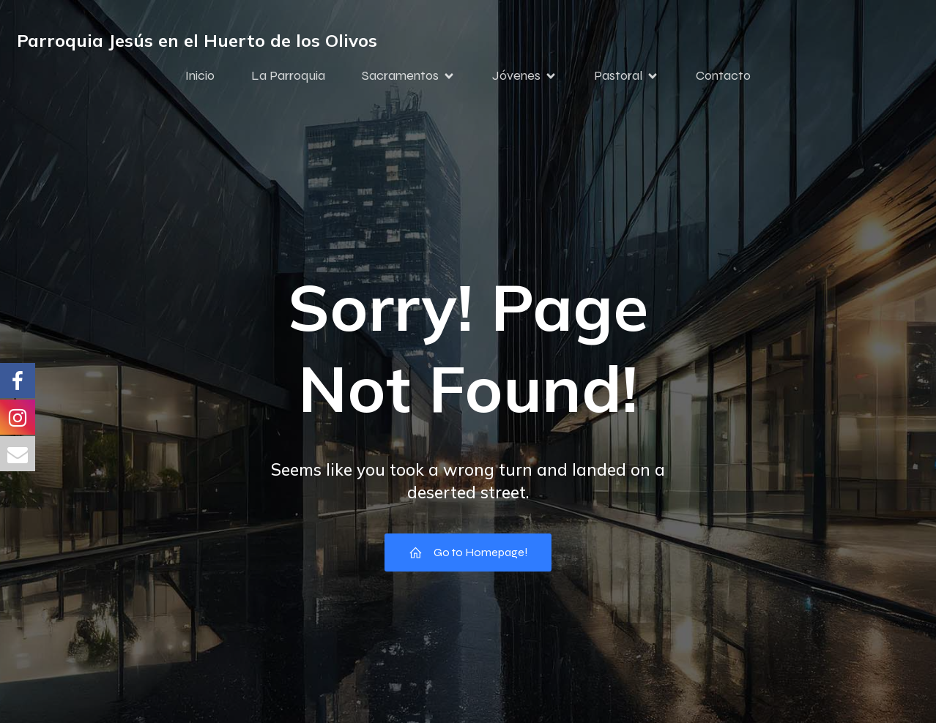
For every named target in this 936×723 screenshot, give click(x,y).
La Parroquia (288, 75)
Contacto (723, 75)
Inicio (200, 75)
